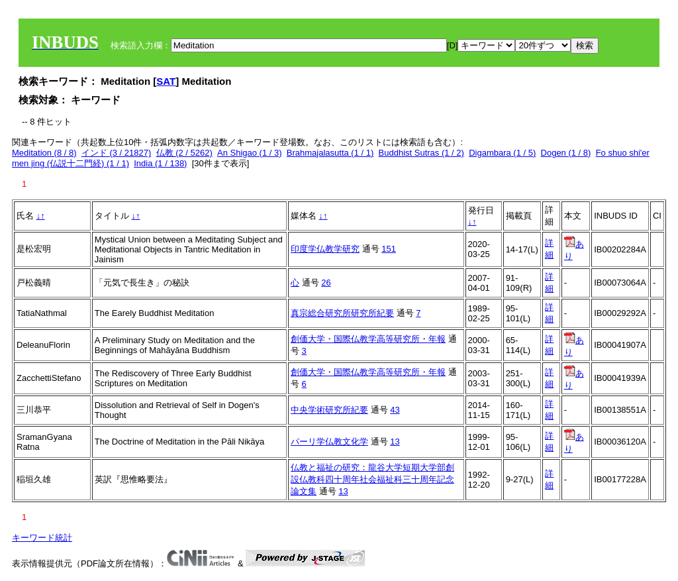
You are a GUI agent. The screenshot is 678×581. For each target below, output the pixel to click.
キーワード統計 (42, 538)
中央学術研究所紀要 (329, 410)
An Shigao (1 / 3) (249, 153)
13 (394, 442)
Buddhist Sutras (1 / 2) (421, 153)
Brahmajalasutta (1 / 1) (330, 153)
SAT (165, 81)
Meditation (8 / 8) (44, 153)
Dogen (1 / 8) (566, 153)
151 (388, 249)
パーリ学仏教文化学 (329, 442)
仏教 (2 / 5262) (184, 153)
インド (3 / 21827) (116, 153)
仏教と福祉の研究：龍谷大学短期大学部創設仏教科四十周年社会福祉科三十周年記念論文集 (372, 479)
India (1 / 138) (160, 163)
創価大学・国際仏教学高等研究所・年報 (368, 339)
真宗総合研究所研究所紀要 (342, 313)
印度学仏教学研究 (325, 249)
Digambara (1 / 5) (502, 153)
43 (394, 410)
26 (325, 283)
